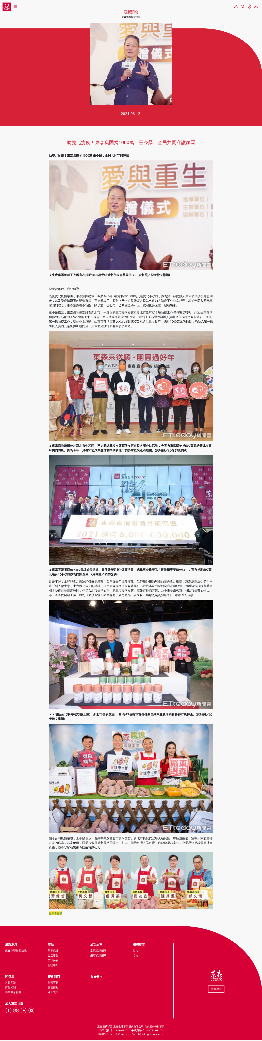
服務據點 (53, 988)
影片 (135, 951)
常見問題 (10, 983)
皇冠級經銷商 (98, 951)
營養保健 (53, 951)
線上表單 (53, 993)
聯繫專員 (53, 983)
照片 (135, 956)
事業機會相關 (13, 993)
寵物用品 (53, 966)
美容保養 (53, 961)
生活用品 (53, 956)
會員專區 (216, 990)
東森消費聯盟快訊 (131, 17)
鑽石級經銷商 (98, 956)
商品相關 (10, 988)
